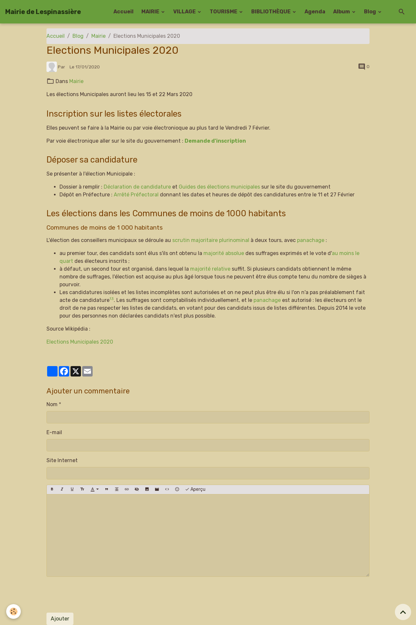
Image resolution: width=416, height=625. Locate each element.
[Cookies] (13, 611)
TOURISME (224, 11)
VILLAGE (185, 11)
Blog (370, 11)
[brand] (43, 12)
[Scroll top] (403, 612)
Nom (52, 404)
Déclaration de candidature (137, 187)
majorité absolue (223, 253)
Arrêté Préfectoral (136, 195)
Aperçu (195, 489)
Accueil (123, 11)
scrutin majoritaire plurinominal (210, 240)
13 (112, 298)
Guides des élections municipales (219, 187)
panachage (310, 240)
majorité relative (210, 269)
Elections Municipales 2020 (79, 342)
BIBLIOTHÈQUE (271, 11)
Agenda (315, 11)
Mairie (98, 36)
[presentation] (95, 594)
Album (342, 11)
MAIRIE (150, 11)
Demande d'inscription (215, 141)
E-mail (54, 432)
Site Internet (62, 460)
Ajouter (60, 619)
